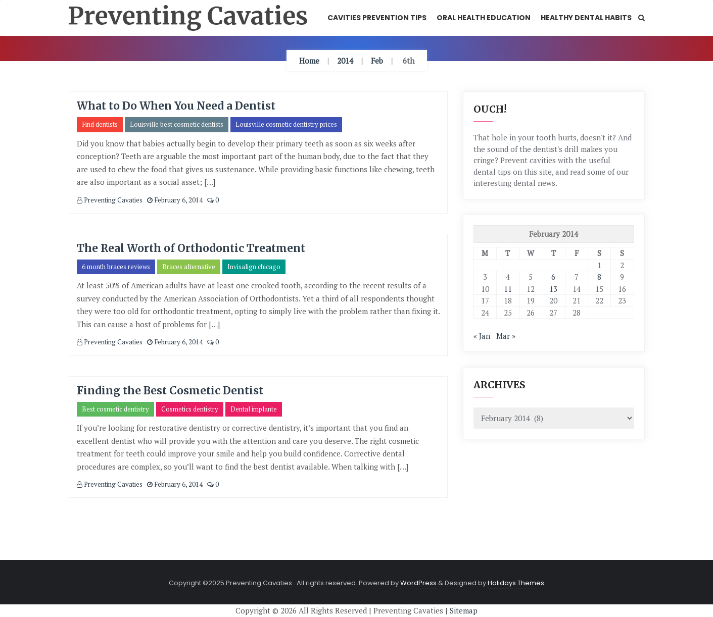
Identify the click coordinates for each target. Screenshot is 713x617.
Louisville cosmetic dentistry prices (286, 124)
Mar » (505, 336)
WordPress (418, 583)
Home (309, 61)
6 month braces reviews (116, 266)
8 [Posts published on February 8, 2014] (599, 277)
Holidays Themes (516, 583)
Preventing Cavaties (109, 199)
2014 (345, 61)
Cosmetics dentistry (189, 409)
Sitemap (464, 610)
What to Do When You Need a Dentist (176, 106)
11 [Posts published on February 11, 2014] (508, 289)
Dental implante (253, 409)
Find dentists (100, 124)
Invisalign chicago (253, 266)
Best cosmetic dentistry (115, 409)
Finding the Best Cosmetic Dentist (170, 390)
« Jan (481, 336)
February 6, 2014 (175, 199)
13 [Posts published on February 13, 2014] (553, 289)
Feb (377, 61)
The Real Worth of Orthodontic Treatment (191, 248)
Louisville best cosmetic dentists (176, 124)
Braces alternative (188, 266)
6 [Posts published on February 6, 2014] (553, 277)
